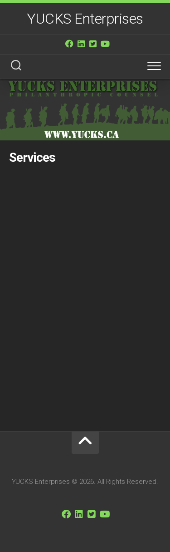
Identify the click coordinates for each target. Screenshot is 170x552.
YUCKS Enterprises (85, 18)
